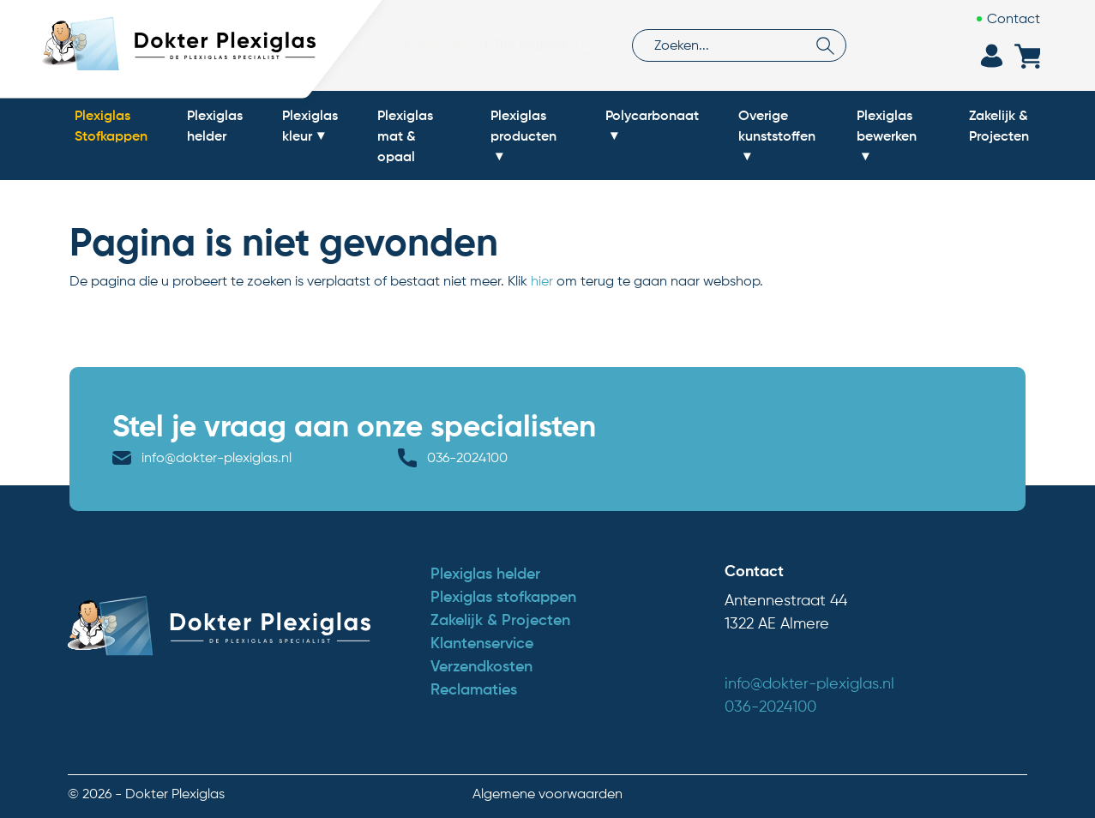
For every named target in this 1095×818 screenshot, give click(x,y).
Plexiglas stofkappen (503, 596)
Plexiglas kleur (310, 125)
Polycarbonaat (652, 114)
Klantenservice (481, 643)
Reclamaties (473, 689)
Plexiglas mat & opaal (405, 135)
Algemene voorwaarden (547, 793)
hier (542, 281)
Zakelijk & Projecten (999, 125)
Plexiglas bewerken (887, 125)
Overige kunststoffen (776, 125)
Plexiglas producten (523, 125)
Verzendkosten (481, 666)
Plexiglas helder (215, 125)
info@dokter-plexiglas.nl (216, 457)
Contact (1013, 18)
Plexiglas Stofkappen (111, 125)
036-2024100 (467, 457)
